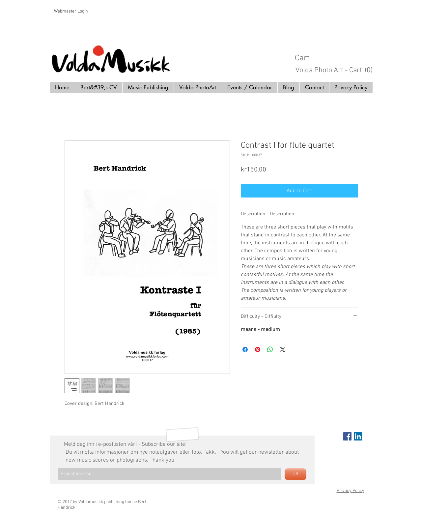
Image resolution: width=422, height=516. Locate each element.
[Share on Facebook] (245, 349)
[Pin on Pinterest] (258, 349)
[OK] (295, 474)
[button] (337, 57)
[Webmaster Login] (71, 11)
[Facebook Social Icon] (347, 436)
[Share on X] (283, 349)
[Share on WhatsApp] (270, 349)
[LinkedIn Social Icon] (358, 436)
